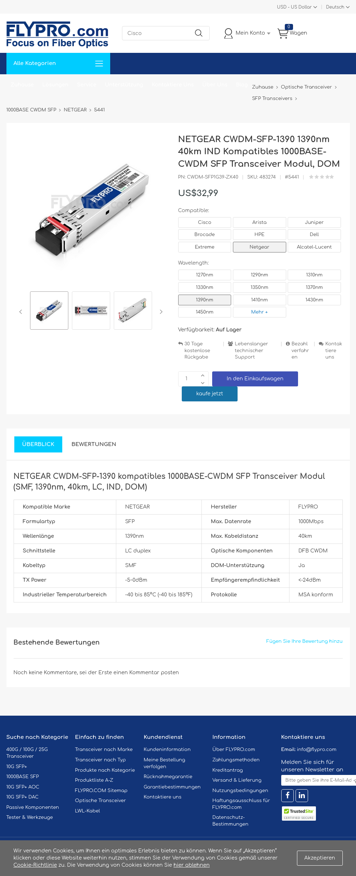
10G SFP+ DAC (22, 797)
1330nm (205, 287)
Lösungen (55, 84)
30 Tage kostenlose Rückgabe (197, 350)
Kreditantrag (228, 770)
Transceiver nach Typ (100, 759)
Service (86, 84)
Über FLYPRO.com (234, 749)
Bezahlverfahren (300, 350)
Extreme (205, 247)
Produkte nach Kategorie (105, 770)
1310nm (314, 274)
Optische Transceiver (100, 800)
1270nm (204, 274)
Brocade (204, 234)
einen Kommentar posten (146, 672)
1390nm (205, 299)
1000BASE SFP (22, 776)
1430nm (314, 299)
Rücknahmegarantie (168, 776)
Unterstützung (124, 84)
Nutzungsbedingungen (240, 790)
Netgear (259, 247)
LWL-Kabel (87, 811)
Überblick (38, 444)
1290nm (259, 274)
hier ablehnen (192, 865)
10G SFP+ (16, 766)
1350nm (259, 287)
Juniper (314, 222)
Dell (314, 234)
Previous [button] (22, 312)
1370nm (314, 287)
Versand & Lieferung (237, 780)
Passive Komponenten (32, 807)
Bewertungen (94, 444)
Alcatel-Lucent (314, 247)
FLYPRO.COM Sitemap (101, 790)
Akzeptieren (319, 858)
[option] (49, 311)
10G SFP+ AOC (22, 787)
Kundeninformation (167, 749)
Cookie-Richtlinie (35, 865)
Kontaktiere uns (333, 350)
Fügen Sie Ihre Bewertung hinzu (305, 641)
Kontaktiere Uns (173, 84)
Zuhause (22, 84)
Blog (242, 84)
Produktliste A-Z (94, 780)
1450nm (204, 312)
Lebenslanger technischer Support (251, 350)
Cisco (204, 222)
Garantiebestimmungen (172, 787)
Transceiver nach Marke (104, 749)
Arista (259, 222)
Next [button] (159, 312)
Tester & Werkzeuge (29, 817)
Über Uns (214, 84)
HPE (259, 234)
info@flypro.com (317, 749)
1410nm (259, 299)
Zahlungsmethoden (236, 759)
